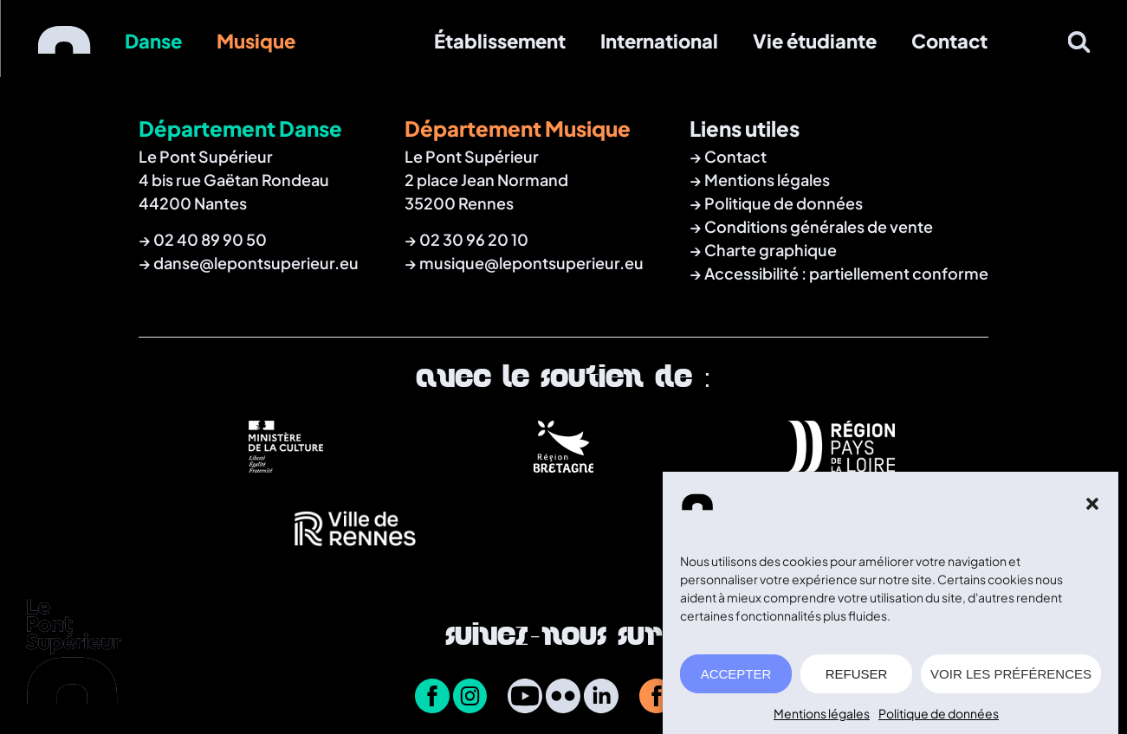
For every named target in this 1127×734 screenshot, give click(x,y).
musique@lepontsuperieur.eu (531, 263)
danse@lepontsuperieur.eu (256, 263)
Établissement (500, 41)
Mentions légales (822, 718)
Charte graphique (770, 250)
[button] (1092, 509)
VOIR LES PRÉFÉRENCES (1010, 679)
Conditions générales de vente (818, 226)
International (659, 41)
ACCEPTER (736, 679)
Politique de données (938, 718)
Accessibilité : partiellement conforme (846, 273)
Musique (256, 41)
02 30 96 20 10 (473, 239)
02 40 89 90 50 (210, 239)
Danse (153, 41)
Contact (949, 41)
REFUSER (857, 679)
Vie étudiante (815, 41)
